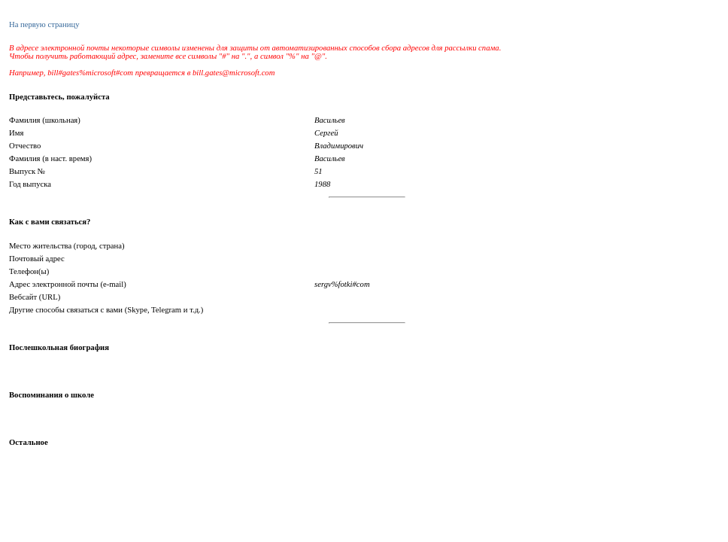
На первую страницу (44, 24)
